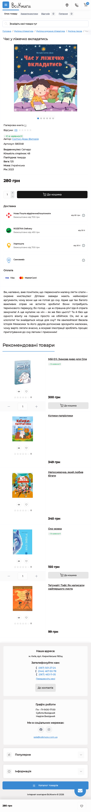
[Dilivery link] (83, 215)
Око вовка (55, 528)
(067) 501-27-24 (47, 667)
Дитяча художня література (50, 31)
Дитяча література (23, 31)
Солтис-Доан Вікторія (25, 139)
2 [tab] (41, 118)
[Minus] (12, 196)
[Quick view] (18, 391)
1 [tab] (38, 118)
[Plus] (12, 193)
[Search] (6, 23)
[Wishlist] (26, 391)
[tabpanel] (45, 78)
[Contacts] (76, 5)
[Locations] (67, 5)
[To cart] (68, 405)
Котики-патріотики (60, 415)
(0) (15, 130)
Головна (6, 31)
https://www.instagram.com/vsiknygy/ (49, 729)
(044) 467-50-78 (47, 671)
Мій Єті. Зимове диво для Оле (67, 359)
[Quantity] (7, 194)
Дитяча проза (75, 31)
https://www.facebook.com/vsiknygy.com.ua (41, 729)
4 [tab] (47, 118)
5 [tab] (50, 118)
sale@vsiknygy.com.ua (45, 737)
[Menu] (5, 4)
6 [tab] (53, 118)
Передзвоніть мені (45, 678)
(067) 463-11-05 (47, 674)
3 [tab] (44, 118)
